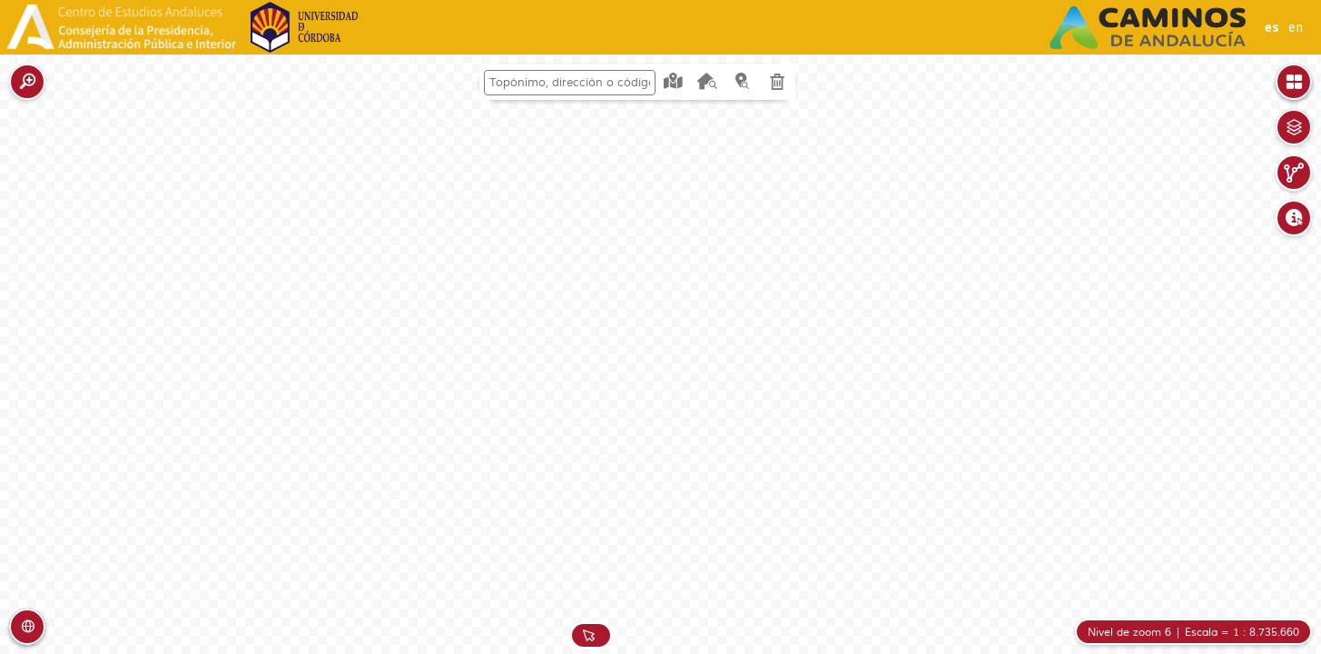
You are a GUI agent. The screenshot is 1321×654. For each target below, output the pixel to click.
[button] (27, 82)
